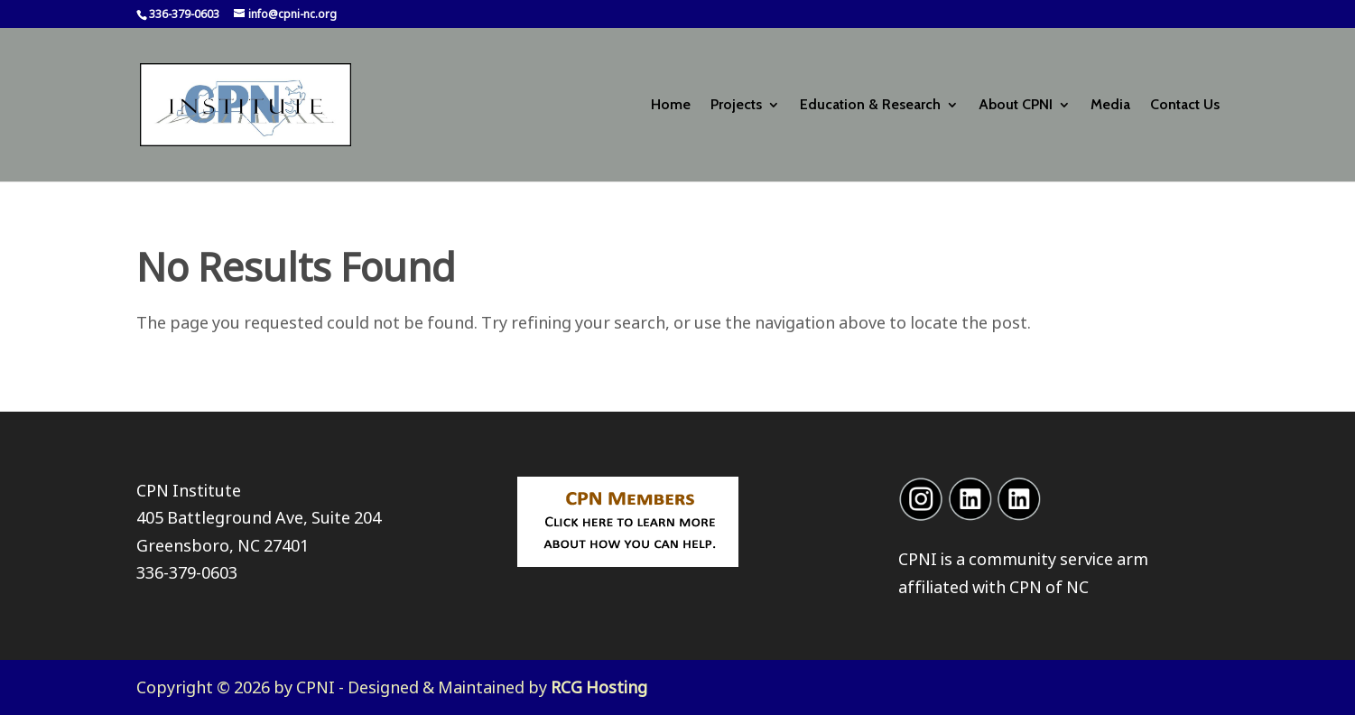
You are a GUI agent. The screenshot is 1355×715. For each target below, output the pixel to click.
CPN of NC (1049, 587)
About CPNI (1016, 105)
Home (671, 105)
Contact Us (1185, 105)
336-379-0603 (186, 572)
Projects (736, 105)
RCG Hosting (599, 687)
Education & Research (870, 105)
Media (1110, 105)
